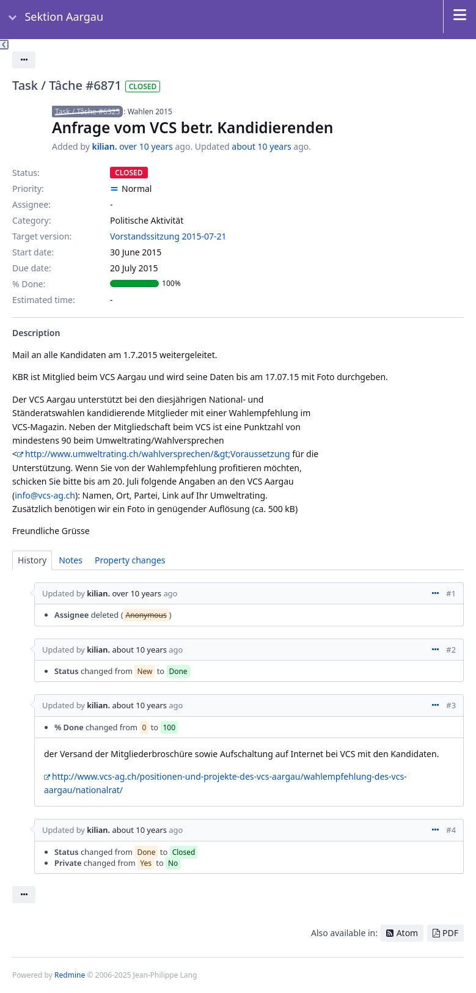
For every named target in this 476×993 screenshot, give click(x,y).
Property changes (130, 560)
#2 (451, 649)
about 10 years (261, 146)
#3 (451, 705)
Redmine (69, 975)
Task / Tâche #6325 (87, 111)
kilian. (104, 146)
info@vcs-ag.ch (45, 495)
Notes (70, 560)
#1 (451, 593)
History (32, 560)
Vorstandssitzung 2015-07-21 (168, 236)
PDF (450, 933)
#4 (451, 829)
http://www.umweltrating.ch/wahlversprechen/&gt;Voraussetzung (157, 454)
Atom (408, 933)
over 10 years (146, 146)
